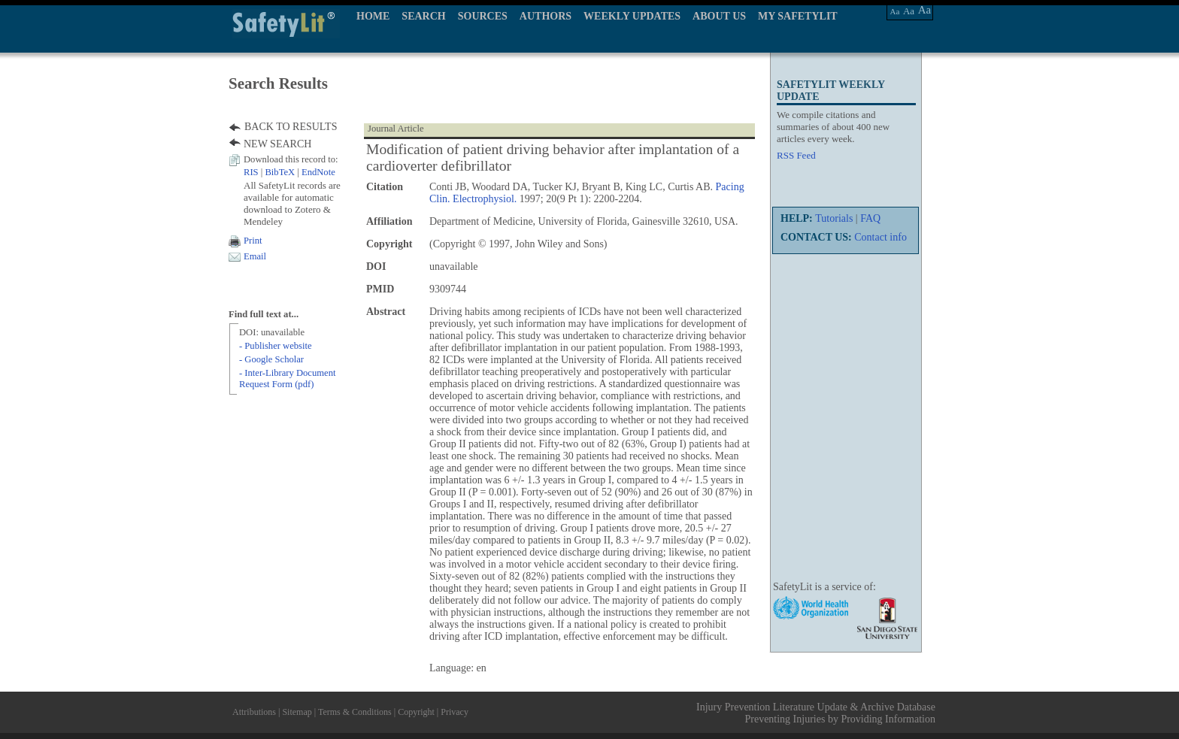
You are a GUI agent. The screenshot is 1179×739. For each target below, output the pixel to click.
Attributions (254, 712)
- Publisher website (275, 346)
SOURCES (483, 16)
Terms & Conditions (355, 712)
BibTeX (280, 172)
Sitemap (296, 712)
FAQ (870, 218)
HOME (372, 16)
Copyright (416, 712)
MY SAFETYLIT (798, 16)
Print (253, 240)
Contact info (880, 237)
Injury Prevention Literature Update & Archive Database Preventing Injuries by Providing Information (815, 713)
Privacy (454, 712)
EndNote (318, 172)
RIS (251, 172)
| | (289, 172)
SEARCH (423, 16)
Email (255, 256)
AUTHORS (545, 16)
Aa (895, 11)
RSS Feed (796, 155)
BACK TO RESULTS (290, 126)
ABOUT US (719, 16)
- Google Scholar (271, 359)
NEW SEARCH (277, 144)
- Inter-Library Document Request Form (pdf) (287, 378)
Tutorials (834, 218)
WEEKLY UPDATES (631, 16)
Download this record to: (291, 159)
